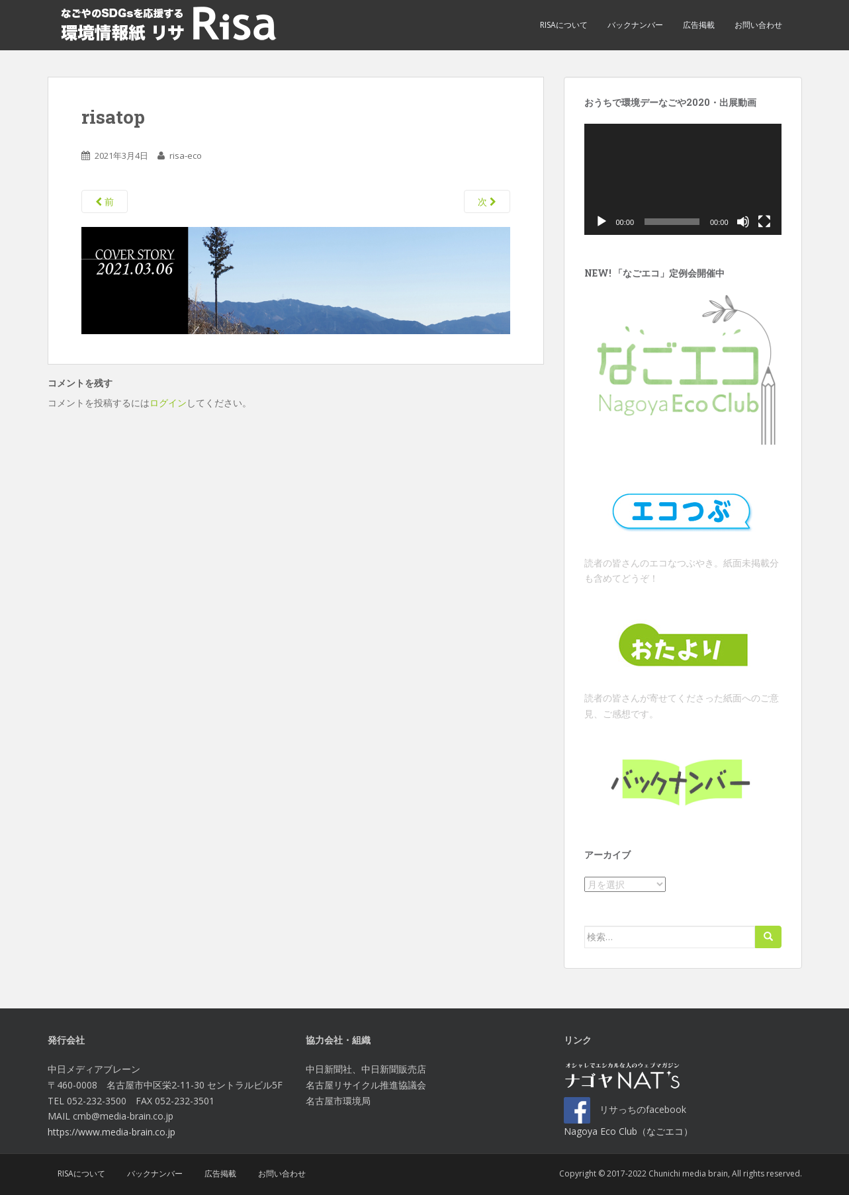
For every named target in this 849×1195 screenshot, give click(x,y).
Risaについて (564, 24)
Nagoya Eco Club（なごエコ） (628, 1131)
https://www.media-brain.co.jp (111, 1132)
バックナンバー (635, 24)
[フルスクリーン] (764, 221)
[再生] (601, 221)
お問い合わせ (758, 24)
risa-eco (185, 155)
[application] (683, 179)
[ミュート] (743, 221)
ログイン (168, 402)
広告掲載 (699, 24)
